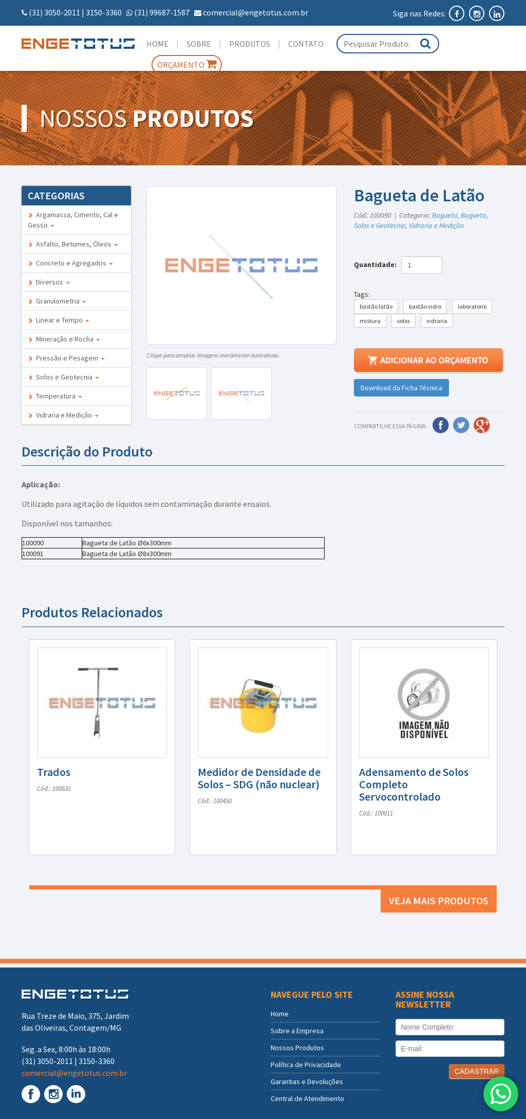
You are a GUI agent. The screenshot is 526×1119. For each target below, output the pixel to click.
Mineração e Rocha (64, 339)
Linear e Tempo (58, 320)
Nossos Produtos (297, 1047)
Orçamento (186, 64)
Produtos (249, 44)
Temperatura (55, 396)
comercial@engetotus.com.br (255, 12)
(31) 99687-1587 (162, 12)
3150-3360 (104, 12)
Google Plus (482, 425)
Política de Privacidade (306, 1064)
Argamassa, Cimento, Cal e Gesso (73, 220)
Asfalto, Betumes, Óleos (73, 244)
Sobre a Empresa (297, 1030)
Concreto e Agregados (70, 263)
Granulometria (57, 301)
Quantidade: (377, 264)
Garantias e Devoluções (307, 1081)
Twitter (461, 425)
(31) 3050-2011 (54, 12)
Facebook (441, 425)
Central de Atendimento (307, 1098)
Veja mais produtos (439, 900)
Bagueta (445, 215)
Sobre (198, 44)
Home (157, 44)
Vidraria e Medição (63, 415)
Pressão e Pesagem (66, 358)
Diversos (49, 282)
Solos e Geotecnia (63, 377)
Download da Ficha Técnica (401, 387)
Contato (306, 44)
